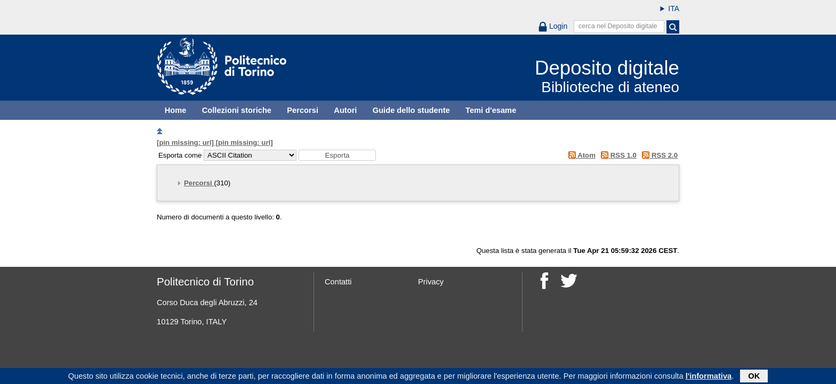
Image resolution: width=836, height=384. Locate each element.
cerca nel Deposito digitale (617, 26)
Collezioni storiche (236, 110)
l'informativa (709, 376)
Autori (345, 110)
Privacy (431, 281)
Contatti (338, 281)
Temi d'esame (490, 110)
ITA (673, 8)
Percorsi (302, 110)
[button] (337, 155)
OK (754, 376)
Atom (580, 155)
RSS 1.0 (617, 155)
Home (176, 110)
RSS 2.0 (658, 155)
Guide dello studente (411, 110)
